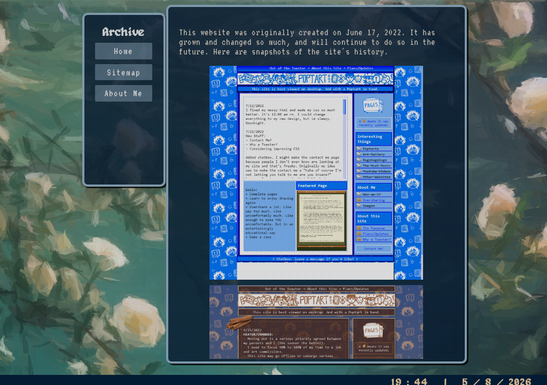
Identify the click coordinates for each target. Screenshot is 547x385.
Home (123, 51)
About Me (123, 93)
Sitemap (123, 72)
